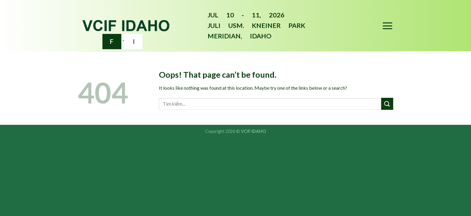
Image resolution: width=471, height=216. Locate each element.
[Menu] (387, 25)
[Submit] (387, 104)
